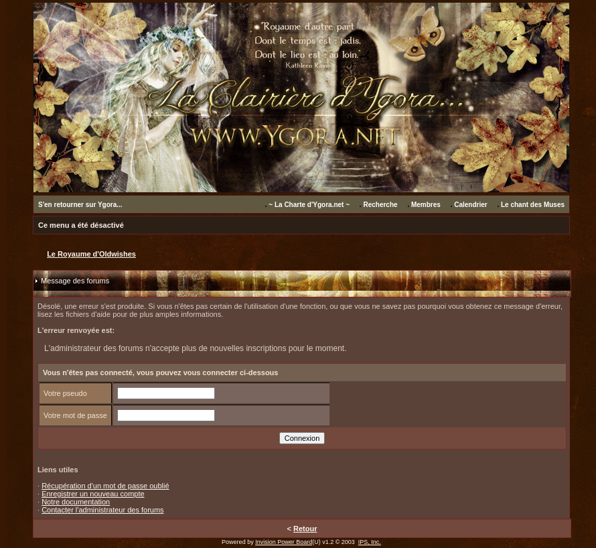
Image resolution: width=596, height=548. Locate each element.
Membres (426, 204)
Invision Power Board (283, 542)
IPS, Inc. (369, 542)
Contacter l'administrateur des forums (102, 510)
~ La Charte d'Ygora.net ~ (309, 204)
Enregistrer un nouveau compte (93, 494)
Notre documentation (76, 502)
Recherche (380, 204)
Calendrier (470, 204)
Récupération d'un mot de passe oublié (105, 486)
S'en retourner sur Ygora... (80, 204)
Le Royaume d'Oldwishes (91, 254)
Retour (305, 529)
